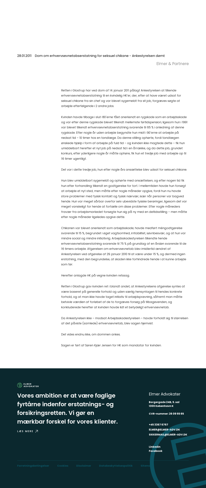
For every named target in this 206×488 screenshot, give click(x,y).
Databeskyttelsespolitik (116, 466)
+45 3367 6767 (158, 424)
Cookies (62, 466)
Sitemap (146, 466)
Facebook (155, 451)
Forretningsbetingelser (33, 466)
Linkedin (154, 447)
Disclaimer (83, 466)
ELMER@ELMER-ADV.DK (164, 429)
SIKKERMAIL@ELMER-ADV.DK (168, 434)
